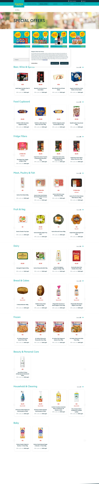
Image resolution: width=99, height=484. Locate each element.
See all (78, 67)
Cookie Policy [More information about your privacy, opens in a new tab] (45, 59)
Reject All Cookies (55, 63)
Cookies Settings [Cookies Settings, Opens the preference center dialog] (34, 63)
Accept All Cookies (64, 63)
